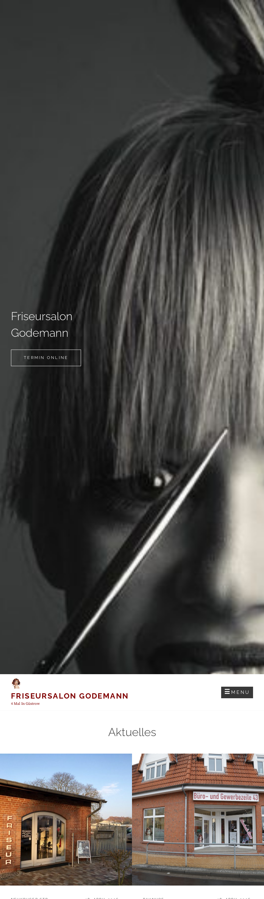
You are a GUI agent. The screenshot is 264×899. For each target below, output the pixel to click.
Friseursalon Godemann (70, 695)
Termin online (52, 360)
